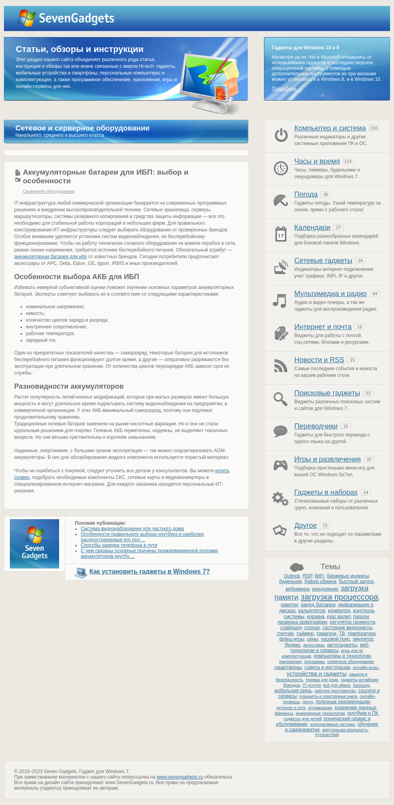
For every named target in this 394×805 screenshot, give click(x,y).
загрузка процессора (339, 597)
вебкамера (297, 589)
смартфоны (288, 667)
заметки (289, 604)
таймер (305, 633)
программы (314, 662)
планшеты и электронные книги (328, 696)
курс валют (339, 616)
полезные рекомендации (343, 701)
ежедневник (325, 589)
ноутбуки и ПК (363, 713)
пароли (361, 616)
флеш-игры (291, 639)
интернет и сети (291, 708)
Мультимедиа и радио (330, 294)
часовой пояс (335, 639)
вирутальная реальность (345, 730)
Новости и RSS (319, 360)
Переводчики (316, 426)
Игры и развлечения (327, 459)
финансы (284, 713)
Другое (305, 525)
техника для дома (322, 680)
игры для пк (351, 650)
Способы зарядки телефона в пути (119, 545)
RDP (307, 576)
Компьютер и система (330, 128)
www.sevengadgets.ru (180, 777)
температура (361, 633)
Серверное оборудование (49, 191)
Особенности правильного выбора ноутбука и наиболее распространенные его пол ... (142, 536)
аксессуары (314, 645)
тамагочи (326, 633)
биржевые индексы (348, 576)
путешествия (327, 734)
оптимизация (320, 708)
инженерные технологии (320, 713)
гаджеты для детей (303, 718)
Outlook (292, 576)
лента (307, 702)
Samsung (361, 685)
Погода (306, 194)
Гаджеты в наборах (326, 492)
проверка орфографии (302, 622)
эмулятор (363, 639)
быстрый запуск (356, 581)
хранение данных (355, 707)
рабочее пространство (334, 691)
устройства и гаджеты (316, 673)
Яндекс (293, 645)
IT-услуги (312, 685)
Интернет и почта (322, 327)
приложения (290, 662)
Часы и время (317, 161)
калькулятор (311, 610)
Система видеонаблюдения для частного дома (132, 528)
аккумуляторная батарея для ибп (50, 256)
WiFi (319, 576)
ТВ (342, 633)
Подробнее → (287, 88)
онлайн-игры (365, 667)
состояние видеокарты (348, 627)
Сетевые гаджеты (323, 261)
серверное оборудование (350, 662)
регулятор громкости (352, 622)
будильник (290, 581)
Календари (312, 227)
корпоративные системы (332, 724)
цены (312, 639)
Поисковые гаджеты (327, 393)
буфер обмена (320, 581)
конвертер (339, 610)
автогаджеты (342, 645)
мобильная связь (293, 690)
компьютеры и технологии (342, 656)
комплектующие (296, 656)
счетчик (285, 633)
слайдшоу (290, 627)
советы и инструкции (327, 667)
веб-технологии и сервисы (329, 647)
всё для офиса (336, 685)
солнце (312, 627)
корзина (315, 616)
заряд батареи (318, 604)
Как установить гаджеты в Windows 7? (149, 571)
